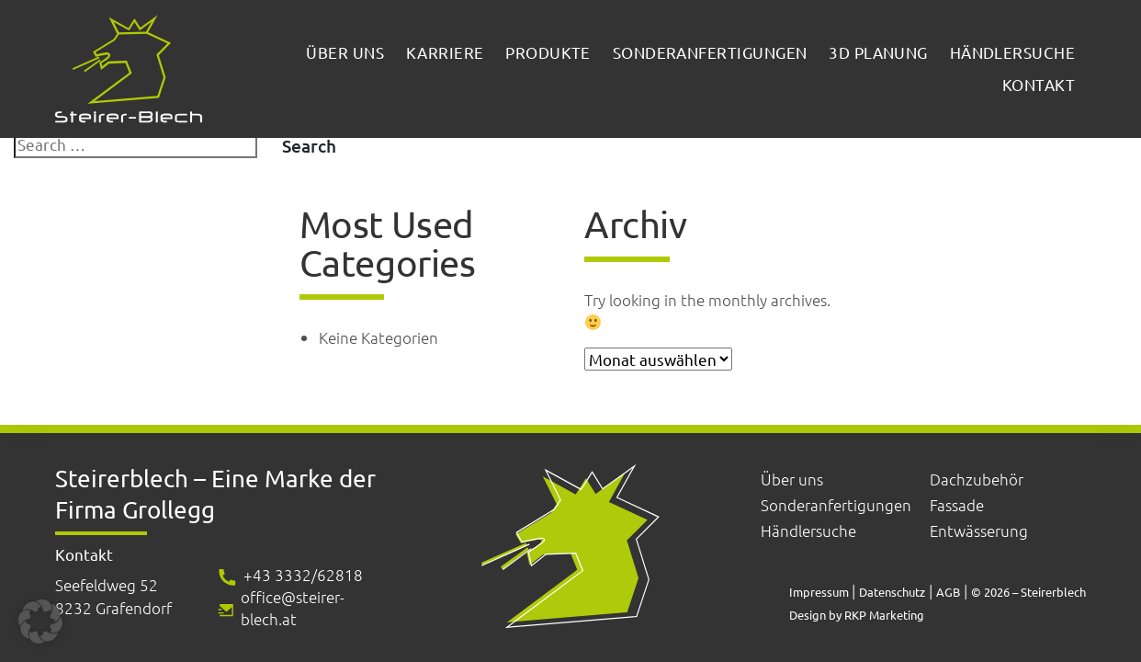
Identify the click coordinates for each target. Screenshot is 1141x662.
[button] (40, 621)
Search (309, 145)
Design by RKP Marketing (856, 614)
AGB (948, 591)
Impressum (820, 591)
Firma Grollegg (135, 510)
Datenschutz (892, 591)
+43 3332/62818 (303, 575)
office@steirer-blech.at (293, 608)
